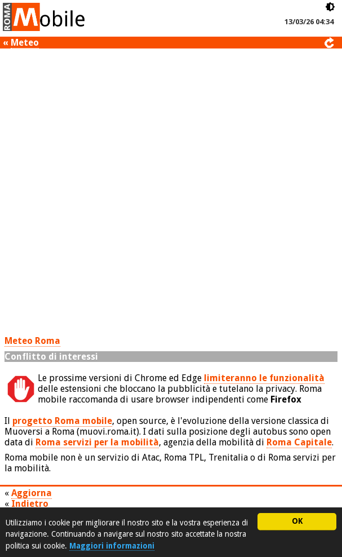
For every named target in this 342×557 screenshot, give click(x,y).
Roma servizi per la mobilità (97, 442)
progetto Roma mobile (62, 420)
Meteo (25, 42)
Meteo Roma (32, 340)
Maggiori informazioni (111, 545)
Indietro (29, 503)
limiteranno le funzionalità (264, 378)
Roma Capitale (299, 442)
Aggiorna (31, 493)
